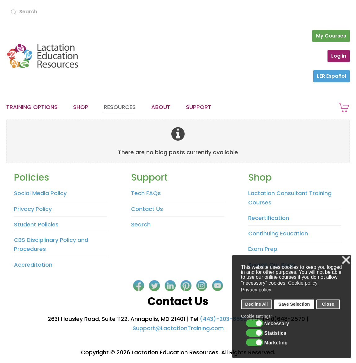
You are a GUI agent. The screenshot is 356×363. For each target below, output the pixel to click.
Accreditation (33, 265)
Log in (338, 55)
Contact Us (147, 209)
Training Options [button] (32, 107)
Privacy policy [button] (256, 289)
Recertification (268, 218)
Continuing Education (278, 233)
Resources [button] (120, 107)
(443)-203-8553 (223, 319)
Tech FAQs (146, 193)
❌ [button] (346, 260)
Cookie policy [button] (303, 283)
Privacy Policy (33, 209)
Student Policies (36, 224)
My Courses (331, 35)
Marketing (276, 342)
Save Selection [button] (294, 304)
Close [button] (328, 304)
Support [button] (198, 107)
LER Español (331, 76)
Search (141, 224)
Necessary (276, 323)
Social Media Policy (40, 193)
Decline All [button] (256, 304)
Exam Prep (262, 249)
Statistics (275, 333)
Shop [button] (80, 107)
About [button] (160, 107)
